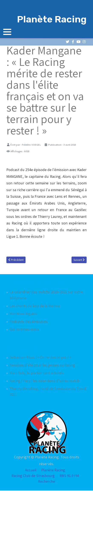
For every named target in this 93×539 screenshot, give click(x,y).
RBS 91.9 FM (69, 475)
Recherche (46, 481)
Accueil (30, 469)
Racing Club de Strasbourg (33, 475)
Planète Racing (53, 469)
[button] (7, 32)
